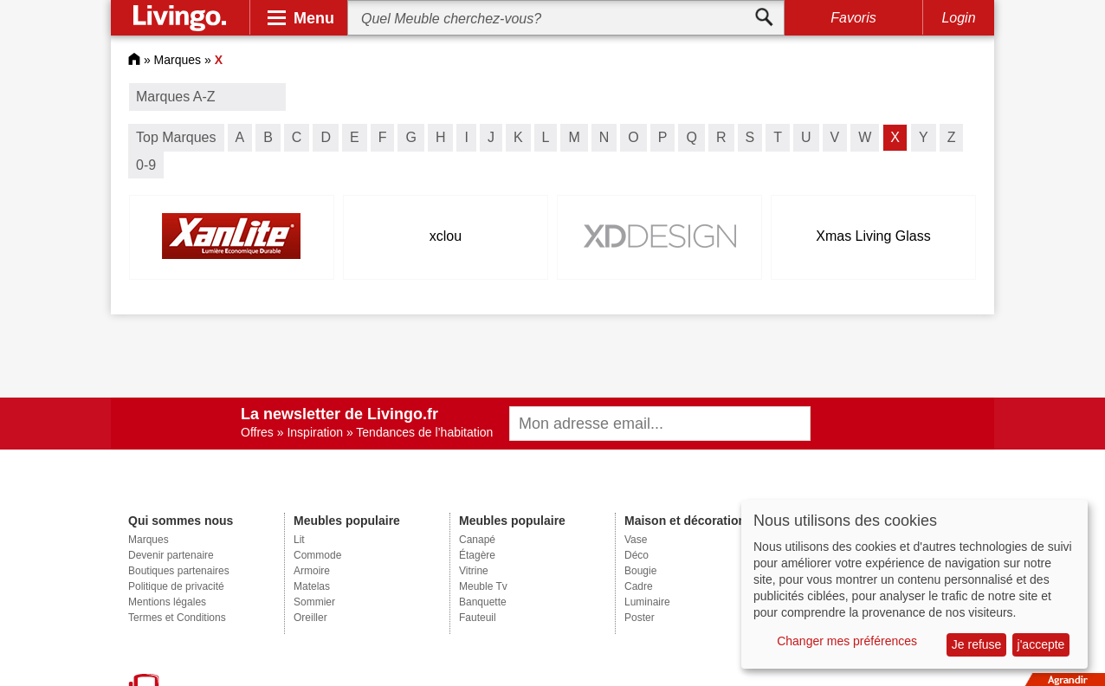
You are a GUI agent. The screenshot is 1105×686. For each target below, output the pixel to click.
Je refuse (977, 644)
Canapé (477, 540)
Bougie (640, 571)
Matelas (312, 586)
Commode (317, 555)
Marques (177, 60)
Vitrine (473, 571)
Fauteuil (477, 618)
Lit (299, 540)
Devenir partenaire (171, 555)
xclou (446, 236)
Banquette (483, 602)
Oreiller (310, 618)
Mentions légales (167, 602)
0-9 (146, 165)
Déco (636, 555)
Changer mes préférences (847, 641)
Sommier (314, 602)
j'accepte (1041, 644)
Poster (639, 618)
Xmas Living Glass (873, 236)
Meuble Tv (483, 586)
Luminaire (647, 602)
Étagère (477, 555)
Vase (635, 540)
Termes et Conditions (177, 618)
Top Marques (176, 137)
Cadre (638, 586)
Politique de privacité (176, 586)
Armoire (312, 571)
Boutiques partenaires (178, 571)
